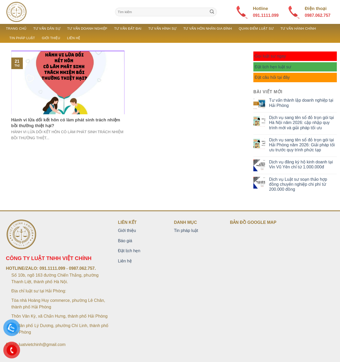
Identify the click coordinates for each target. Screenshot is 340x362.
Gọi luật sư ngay (270, 56)
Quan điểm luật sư (256, 28)
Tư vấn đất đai (128, 28)
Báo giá (125, 241)
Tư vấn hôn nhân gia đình (207, 28)
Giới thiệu (51, 38)
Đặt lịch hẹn (129, 251)
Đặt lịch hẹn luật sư (273, 67)
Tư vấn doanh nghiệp (87, 28)
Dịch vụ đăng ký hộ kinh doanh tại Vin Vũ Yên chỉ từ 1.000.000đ (301, 164)
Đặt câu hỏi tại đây (272, 77)
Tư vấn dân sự (46, 28)
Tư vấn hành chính (298, 28)
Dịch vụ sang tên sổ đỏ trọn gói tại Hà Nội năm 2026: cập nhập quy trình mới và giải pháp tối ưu (301, 122)
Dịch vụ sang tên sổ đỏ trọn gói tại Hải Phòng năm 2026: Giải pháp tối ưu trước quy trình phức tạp (302, 145)
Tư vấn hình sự (162, 28)
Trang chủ (16, 28)
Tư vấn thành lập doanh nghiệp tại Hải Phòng (301, 102)
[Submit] (211, 12)
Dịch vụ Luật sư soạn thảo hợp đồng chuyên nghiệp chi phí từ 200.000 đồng (298, 184)
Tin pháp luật (22, 38)
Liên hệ (73, 38)
